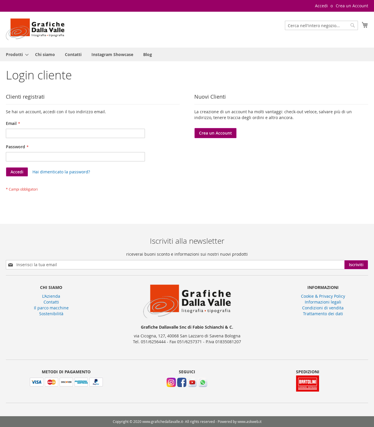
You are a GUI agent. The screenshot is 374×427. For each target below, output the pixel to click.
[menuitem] (15, 54)
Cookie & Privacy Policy (323, 296)
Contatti (51, 302)
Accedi (321, 5)
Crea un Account (352, 5)
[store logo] (35, 29)
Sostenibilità (51, 313)
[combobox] (321, 25)
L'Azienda (51, 296)
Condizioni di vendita (323, 308)
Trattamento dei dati (323, 313)
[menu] (187, 54)
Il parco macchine (51, 308)
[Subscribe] (356, 264)
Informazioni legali (323, 302)
